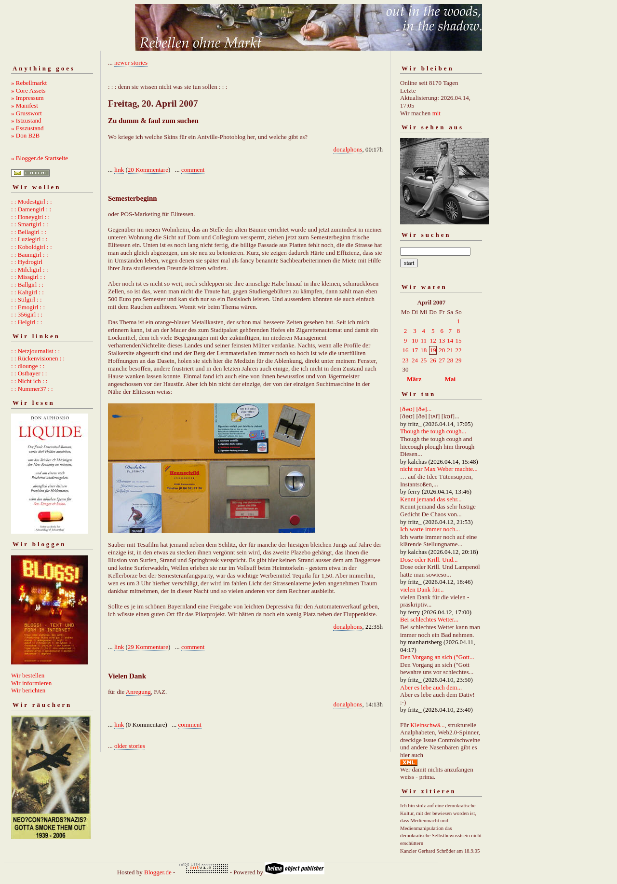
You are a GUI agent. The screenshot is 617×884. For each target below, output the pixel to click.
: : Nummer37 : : (32, 388)
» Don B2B (25, 135)
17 (415, 350)
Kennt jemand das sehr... (431, 499)
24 (415, 360)
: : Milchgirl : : (29, 269)
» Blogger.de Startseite (39, 158)
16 (405, 350)
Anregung (138, 691)
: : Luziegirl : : (29, 239)
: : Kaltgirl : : (27, 292)
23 (405, 360)
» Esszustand (27, 128)
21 (450, 350)
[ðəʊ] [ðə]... (415, 409)
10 (415, 340)
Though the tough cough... (433, 431)
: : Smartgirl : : (29, 224)
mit (436, 113)
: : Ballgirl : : (27, 284)
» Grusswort (26, 113)
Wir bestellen (27, 675)
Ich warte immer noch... (430, 529)
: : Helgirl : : (26, 322)
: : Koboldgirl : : (31, 246)
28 (450, 360)
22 (458, 350)
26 (433, 360)
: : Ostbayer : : (29, 373)
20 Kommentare (148, 169)
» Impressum (27, 97)
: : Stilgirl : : (26, 299)
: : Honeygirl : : (30, 217)
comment (192, 169)
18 (423, 350)
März (414, 379)
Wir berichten (28, 690)
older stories (129, 745)
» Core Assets (28, 90)
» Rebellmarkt (29, 82)
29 (458, 360)
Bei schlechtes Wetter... (429, 619)
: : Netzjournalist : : (35, 351)
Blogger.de (158, 872)
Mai (450, 379)
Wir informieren (31, 683)
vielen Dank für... (422, 589)
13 (442, 340)
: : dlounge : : (27, 366)
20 (442, 350)
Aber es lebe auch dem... (431, 687)
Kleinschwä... (427, 725)
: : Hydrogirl (26, 261)
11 (423, 340)
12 (433, 340)
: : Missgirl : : (28, 276)
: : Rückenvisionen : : (38, 358)
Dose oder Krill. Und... (429, 559)
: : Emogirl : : (28, 307)
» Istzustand (26, 120)
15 (458, 340)
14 (450, 340)
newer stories (131, 62)
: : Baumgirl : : (29, 254)
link (119, 169)
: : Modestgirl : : (31, 201)
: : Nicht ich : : (29, 381)
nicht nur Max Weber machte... (439, 468)
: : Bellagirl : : (28, 231)
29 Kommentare (148, 646)
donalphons (347, 149)
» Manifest (24, 105)
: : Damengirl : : (31, 209)
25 (423, 360)
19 (433, 350)
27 (442, 360)
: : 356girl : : (26, 314)
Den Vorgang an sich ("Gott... (437, 657)
